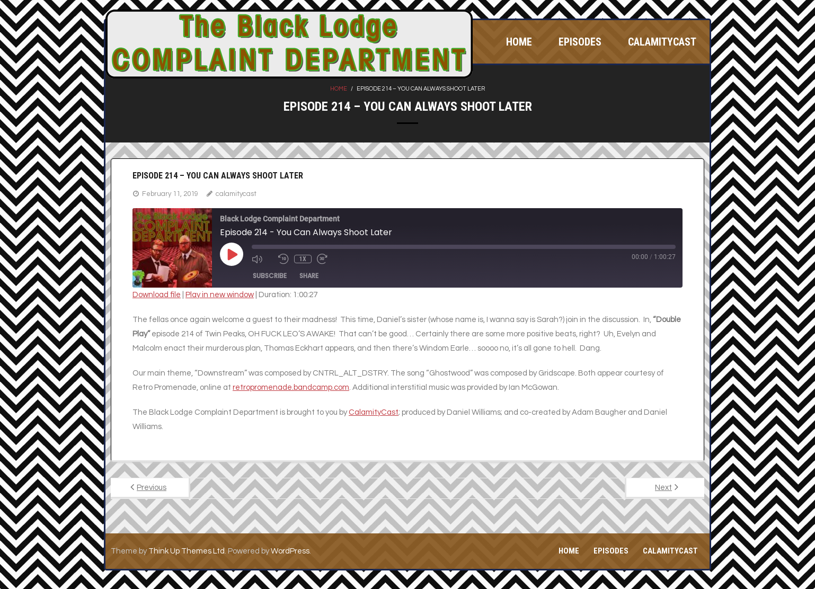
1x (302, 259)
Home (338, 89)
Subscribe (270, 275)
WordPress (290, 551)
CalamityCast (670, 551)
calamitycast (236, 194)
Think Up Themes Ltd (186, 551)
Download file (156, 295)
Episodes (610, 551)
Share (308, 275)
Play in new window (219, 295)
